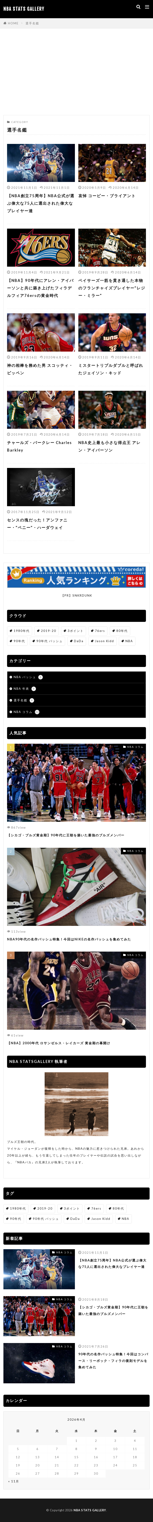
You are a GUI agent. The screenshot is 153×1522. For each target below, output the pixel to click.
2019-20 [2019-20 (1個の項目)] (48, 631)
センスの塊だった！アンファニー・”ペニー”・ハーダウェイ (37, 524)
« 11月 (13, 1481)
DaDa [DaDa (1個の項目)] (79, 641)
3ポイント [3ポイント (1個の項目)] (76, 631)
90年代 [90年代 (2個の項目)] (19, 641)
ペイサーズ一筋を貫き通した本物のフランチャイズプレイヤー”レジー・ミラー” (111, 288)
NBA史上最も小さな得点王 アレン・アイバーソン (109, 446)
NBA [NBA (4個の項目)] (129, 641)
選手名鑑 (32, 23)
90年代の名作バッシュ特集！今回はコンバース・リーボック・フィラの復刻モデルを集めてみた (113, 1360)
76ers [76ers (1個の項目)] (100, 631)
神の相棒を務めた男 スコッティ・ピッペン (40, 369)
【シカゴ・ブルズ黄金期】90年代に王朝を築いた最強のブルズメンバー (66, 835)
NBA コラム (26, 712)
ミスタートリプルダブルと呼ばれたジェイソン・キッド (110, 369)
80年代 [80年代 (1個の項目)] (122, 631)
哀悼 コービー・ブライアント (107, 196)
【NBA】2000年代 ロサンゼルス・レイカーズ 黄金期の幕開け (58, 1043)
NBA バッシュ (28, 677)
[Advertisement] (76, 74)
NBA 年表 (25, 689)
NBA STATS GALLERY (23, 9)
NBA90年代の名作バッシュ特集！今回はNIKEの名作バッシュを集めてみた (69, 939)
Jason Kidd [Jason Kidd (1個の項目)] (104, 641)
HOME (13, 23)
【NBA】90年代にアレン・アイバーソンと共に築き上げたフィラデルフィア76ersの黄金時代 (40, 288)
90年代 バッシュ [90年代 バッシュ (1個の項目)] (49, 641)
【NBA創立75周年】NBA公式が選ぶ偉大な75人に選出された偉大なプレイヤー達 (40, 203)
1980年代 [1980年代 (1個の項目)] (22, 631)
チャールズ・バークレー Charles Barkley (39, 446)
